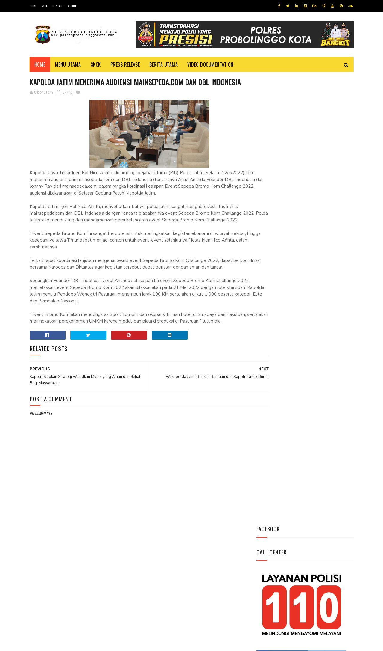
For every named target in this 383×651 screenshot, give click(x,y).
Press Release (125, 64)
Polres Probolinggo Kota (103, 643)
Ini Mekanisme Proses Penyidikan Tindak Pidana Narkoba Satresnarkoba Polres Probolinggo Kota (318, 270)
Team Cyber (55, 643)
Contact (58, 6)
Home (33, 6)
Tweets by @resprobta (283, 230)
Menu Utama (68, 64)
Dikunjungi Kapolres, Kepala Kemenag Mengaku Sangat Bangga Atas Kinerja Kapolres (321, 364)
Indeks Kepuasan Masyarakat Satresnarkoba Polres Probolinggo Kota (321, 300)
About (72, 6)
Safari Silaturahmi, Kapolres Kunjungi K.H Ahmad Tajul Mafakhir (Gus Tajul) (320, 330)
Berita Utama (163, 64)
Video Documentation (210, 64)
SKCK (44, 6)
